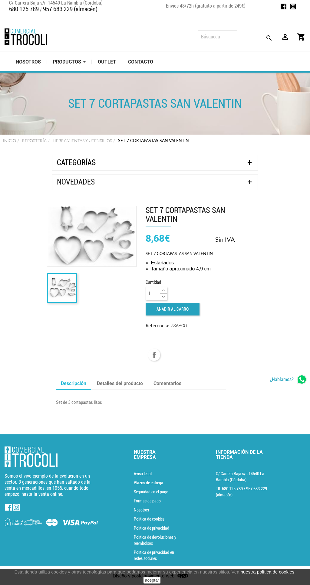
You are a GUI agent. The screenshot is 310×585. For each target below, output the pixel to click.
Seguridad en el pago (151, 491)
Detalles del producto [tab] (120, 383)
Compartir (154, 355)
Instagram (293, 6)
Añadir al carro (173, 309)
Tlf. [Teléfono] (230, 488)
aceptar (152, 580)
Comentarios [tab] (167, 383)
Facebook (283, 6)
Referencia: (157, 325)
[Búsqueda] (217, 37)
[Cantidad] (153, 293)
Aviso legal (143, 473)
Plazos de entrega (148, 482)
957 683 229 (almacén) (70, 9)
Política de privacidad (151, 528)
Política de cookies (149, 519)
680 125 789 (24, 9)
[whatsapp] (288, 379)
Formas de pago (147, 500)
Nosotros (141, 510)
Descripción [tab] (73, 383)
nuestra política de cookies (268, 571)
